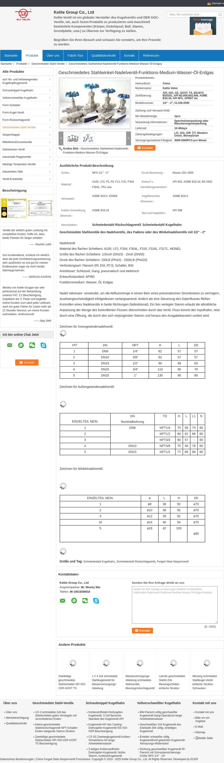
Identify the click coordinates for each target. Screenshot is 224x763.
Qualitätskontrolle (104, 55)
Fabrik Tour (75, 55)
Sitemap (200, 732)
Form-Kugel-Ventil (13, 112)
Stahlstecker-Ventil (13, 149)
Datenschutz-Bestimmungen (17, 759)
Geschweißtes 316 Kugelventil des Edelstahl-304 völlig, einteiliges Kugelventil (160, 728)
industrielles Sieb (12, 171)
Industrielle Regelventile (16, 156)
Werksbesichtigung (17, 717)
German (217, 3)
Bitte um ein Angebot (202, 719)
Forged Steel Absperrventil (173, 561)
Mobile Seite (204, 738)
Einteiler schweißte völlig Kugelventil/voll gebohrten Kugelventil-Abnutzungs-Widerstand (162, 740)
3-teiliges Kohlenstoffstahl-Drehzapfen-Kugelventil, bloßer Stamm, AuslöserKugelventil (106, 752)
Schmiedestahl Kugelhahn (99, 561)
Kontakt (129, 55)
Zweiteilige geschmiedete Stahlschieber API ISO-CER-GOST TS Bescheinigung (72, 684)
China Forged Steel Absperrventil (55, 759)
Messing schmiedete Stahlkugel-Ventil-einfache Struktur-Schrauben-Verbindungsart (204, 684)
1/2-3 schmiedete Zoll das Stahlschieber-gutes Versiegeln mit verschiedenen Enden (56, 715)
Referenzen (151, 55)
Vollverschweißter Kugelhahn (19, 97)
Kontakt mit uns (204, 712)
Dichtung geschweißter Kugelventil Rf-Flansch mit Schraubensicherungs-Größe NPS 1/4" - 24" (162, 752)
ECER (194, 759)
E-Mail (199, 726)
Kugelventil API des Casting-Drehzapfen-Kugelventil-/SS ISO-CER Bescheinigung (108, 728)
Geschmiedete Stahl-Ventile (48, 63)
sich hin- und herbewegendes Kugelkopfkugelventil (20, 81)
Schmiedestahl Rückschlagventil (135, 561)
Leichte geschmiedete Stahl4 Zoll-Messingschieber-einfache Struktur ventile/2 (172, 684)
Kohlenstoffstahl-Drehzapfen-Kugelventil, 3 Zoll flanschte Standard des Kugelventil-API (106, 715)
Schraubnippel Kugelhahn (17, 90)
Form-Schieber (11, 105)
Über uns (53, 55)
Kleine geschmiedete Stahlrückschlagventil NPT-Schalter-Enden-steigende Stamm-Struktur (56, 728)
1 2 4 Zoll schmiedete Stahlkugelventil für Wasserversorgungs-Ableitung (104, 682)
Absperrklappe (11, 134)
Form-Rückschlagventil (16, 120)
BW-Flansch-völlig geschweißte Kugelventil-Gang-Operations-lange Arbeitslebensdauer (161, 715)
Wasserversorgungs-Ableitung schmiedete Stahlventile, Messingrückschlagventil (140, 682)
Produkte (32, 55)
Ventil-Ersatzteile (12, 179)
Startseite (10, 55)
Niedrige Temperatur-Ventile (19, 164)
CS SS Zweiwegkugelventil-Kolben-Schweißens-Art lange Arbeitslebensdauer (109, 740)
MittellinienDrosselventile (17, 142)
